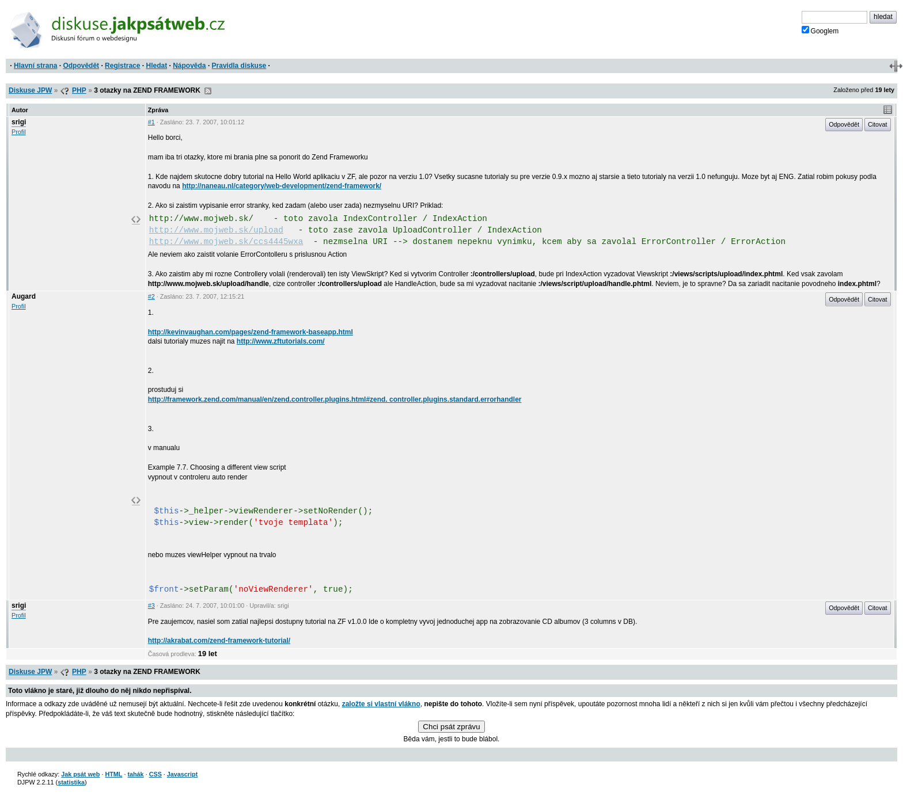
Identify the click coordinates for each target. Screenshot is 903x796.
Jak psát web (80, 774)
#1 (151, 122)
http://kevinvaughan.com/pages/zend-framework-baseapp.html (250, 332)
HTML (113, 774)
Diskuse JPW (30, 90)
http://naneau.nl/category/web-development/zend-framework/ (281, 186)
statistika (71, 782)
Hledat (156, 66)
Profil (19, 131)
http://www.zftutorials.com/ (281, 341)
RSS (207, 90)
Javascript (182, 774)
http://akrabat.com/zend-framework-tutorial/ (219, 641)
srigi (19, 122)
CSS (155, 774)
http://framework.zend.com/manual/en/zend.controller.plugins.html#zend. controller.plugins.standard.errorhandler (335, 399)
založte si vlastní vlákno (381, 704)
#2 (151, 296)
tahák (135, 774)
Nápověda (189, 66)
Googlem (820, 30)
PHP (79, 90)
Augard (24, 296)
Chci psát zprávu (451, 726)
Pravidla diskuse (239, 66)
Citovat (877, 124)
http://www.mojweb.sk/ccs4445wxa (226, 241)
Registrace (122, 66)
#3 (151, 605)
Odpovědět (81, 66)
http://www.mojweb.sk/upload (216, 230)
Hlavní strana (35, 66)
